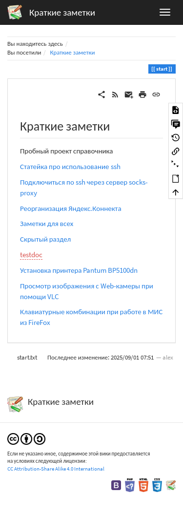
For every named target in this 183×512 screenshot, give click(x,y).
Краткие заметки (72, 52)
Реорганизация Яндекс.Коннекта (71, 208)
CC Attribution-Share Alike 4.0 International (55, 468)
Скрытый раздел (45, 239)
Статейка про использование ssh (70, 166)
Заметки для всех (46, 223)
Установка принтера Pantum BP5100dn (79, 270)
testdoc (31, 254)
